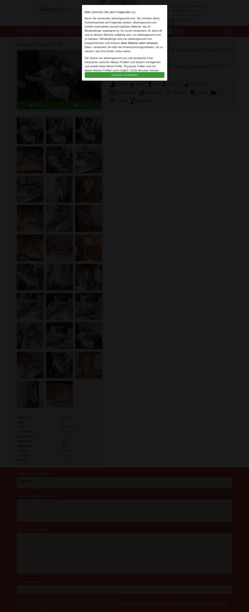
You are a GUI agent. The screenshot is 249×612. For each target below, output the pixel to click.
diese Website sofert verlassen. (140, 43)
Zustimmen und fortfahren (124, 75)
